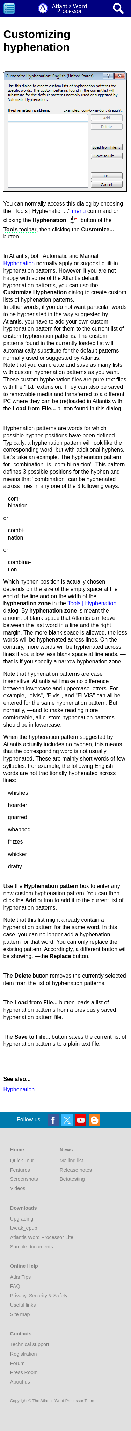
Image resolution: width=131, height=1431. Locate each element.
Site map (20, 1314)
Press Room (24, 1372)
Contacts (21, 1333)
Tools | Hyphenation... (94, 603)
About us (20, 1382)
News (66, 1149)
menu (79, 211)
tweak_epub (23, 1228)
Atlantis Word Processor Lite (41, 1237)
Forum (17, 1363)
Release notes (76, 1170)
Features (20, 1170)
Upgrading (21, 1219)
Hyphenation (19, 263)
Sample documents (31, 1247)
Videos (18, 1188)
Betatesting (72, 1179)
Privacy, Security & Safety (38, 1295)
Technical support (29, 1344)
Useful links (23, 1305)
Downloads (23, 1208)
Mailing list (71, 1160)
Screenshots (24, 1179)
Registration (23, 1354)
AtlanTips (20, 1277)
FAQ (15, 1286)
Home (17, 1149)
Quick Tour (22, 1160)
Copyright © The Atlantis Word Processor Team (52, 1401)
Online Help (24, 1266)
